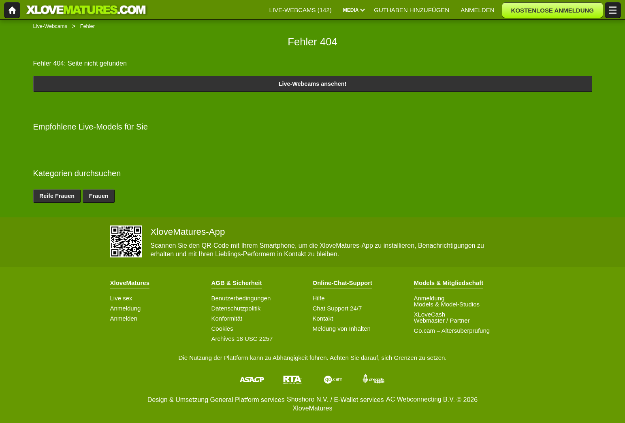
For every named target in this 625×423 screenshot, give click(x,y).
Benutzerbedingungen (241, 298)
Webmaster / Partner (442, 320)
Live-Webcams (50, 26)
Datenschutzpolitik (236, 308)
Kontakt (323, 318)
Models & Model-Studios (447, 304)
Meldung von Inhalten (342, 328)
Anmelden (124, 318)
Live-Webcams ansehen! (313, 84)
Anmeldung (125, 308)
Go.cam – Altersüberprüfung (452, 330)
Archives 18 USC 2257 (242, 338)
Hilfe (319, 298)
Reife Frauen (57, 196)
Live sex (121, 298)
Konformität (227, 318)
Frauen (99, 196)
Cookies (222, 328)
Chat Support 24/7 (337, 308)
